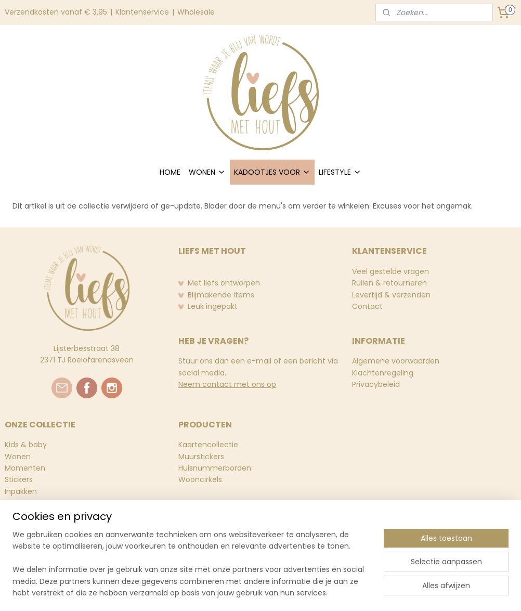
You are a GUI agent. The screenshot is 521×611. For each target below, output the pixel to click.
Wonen (18, 456)
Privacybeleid (376, 384)
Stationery (23, 503)
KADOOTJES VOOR (272, 172)
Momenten (25, 468)
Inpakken (21, 491)
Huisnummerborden (214, 468)
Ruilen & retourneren (389, 283)
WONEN (207, 172)
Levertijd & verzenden (391, 295)
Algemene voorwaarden (395, 361)
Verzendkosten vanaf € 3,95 (56, 12)
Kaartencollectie (208, 444)
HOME (170, 172)
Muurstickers (201, 456)
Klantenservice (142, 12)
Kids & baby (26, 444)
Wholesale (196, 12)
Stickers (19, 479)
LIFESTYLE (340, 172)
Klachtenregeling (382, 373)
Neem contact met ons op (227, 384)
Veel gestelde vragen (390, 271)
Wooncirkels (200, 479)
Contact (367, 306)
